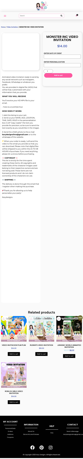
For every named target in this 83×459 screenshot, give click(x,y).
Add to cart (58, 75)
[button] (5, 15)
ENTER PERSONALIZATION (54, 62)
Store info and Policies (31, 434)
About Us (31, 431)
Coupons (10, 437)
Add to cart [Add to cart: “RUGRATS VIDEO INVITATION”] (41, 354)
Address (10, 434)
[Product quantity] (48, 71)
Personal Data (10, 428)
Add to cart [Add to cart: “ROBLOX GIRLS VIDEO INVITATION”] (13, 402)
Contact (72, 424)
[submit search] (61, 15)
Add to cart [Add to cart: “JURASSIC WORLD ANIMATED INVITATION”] (69, 356)
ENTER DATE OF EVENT (53, 53)
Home (3, 27)
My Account (10, 421)
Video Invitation (12, 27)
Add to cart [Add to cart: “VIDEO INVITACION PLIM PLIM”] (13, 354)
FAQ (51, 433)
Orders (10, 431)
